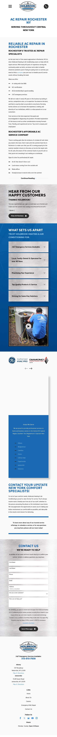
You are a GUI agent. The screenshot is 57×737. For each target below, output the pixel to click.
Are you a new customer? (16, 553)
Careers (28, 661)
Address (11, 547)
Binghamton (22, 407)
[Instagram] (37, 678)
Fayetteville (22, 421)
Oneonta (20, 429)
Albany (20, 403)
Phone (11, 534)
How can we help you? (15, 559)
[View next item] (30, 368)
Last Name (12, 528)
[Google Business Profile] (28, 678)
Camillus (20, 410)
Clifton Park (21, 418)
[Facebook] (20, 678)
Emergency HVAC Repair (28, 665)
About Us (28, 657)
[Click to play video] (28, 326)
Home (28, 654)
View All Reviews (19, 216)
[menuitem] (20, 703)
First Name (12, 522)
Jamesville (21, 425)
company (20, 72)
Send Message (28, 589)
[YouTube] (32, 678)
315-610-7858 (28, 618)
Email (10, 540)
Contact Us (28, 669)
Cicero (20, 414)
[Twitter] (24, 678)
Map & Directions (18, 633)
